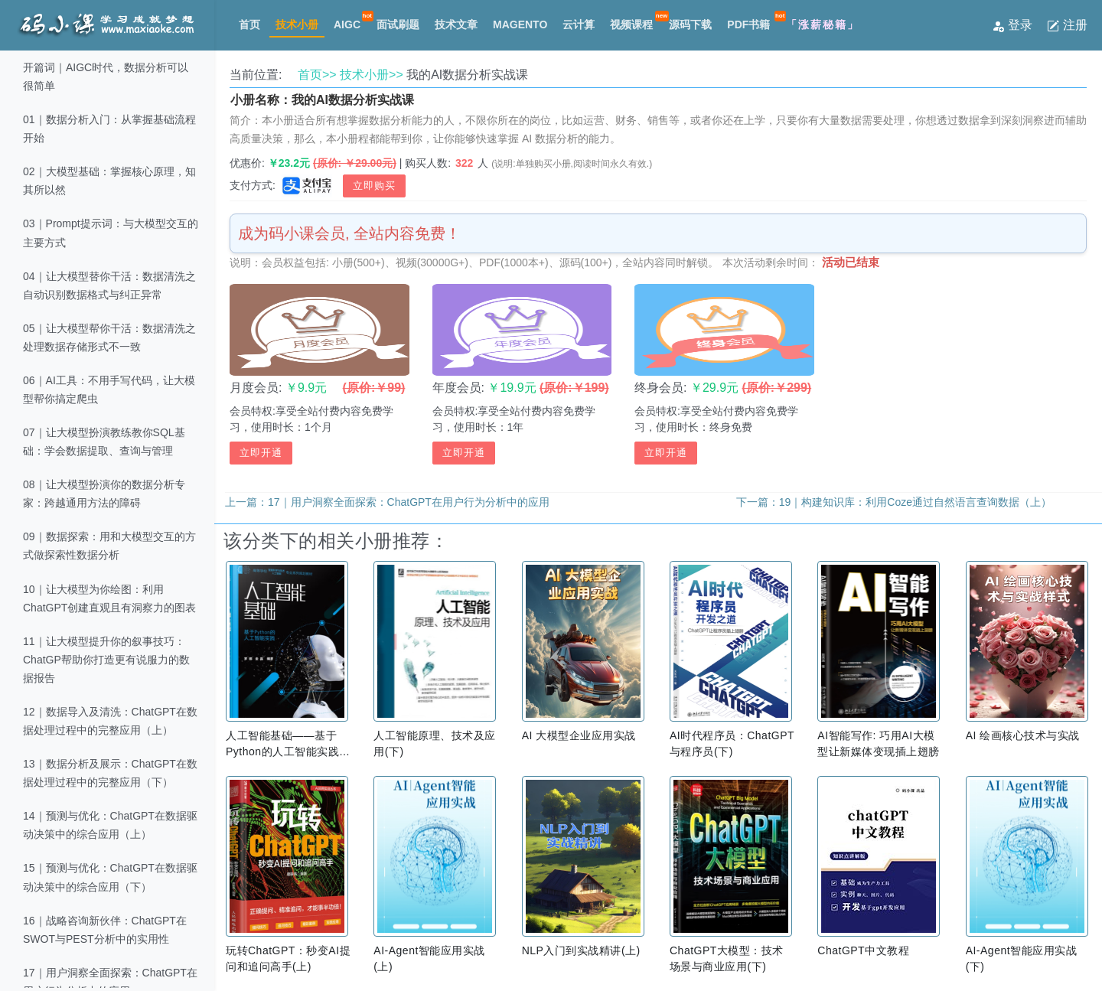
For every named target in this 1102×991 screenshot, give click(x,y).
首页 (249, 24)
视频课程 (631, 24)
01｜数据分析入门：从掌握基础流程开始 (109, 128)
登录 (1013, 24)
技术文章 (456, 24)
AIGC (347, 24)
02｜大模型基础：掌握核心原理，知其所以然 (109, 180)
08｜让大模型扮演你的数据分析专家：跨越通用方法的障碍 (104, 493)
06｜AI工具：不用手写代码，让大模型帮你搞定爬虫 (109, 389)
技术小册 (297, 24)
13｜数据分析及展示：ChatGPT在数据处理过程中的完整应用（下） (110, 773)
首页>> (317, 74)
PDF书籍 (748, 24)
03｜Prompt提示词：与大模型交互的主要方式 (110, 232)
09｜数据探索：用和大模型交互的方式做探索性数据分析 (109, 545)
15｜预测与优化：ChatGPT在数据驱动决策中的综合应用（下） (110, 877)
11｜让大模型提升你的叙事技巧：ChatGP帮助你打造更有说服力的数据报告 (106, 659)
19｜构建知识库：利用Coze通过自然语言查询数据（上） (915, 502)
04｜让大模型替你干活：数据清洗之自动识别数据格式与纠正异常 (109, 285)
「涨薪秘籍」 (822, 24)
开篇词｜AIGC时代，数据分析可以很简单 (105, 76)
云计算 (578, 24)
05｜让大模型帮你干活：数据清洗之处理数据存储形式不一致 (109, 337)
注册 (1067, 24)
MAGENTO (520, 24)
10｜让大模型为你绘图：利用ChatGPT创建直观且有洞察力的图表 (109, 598)
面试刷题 (398, 24)
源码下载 (690, 24)
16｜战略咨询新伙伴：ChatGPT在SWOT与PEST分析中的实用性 (105, 929)
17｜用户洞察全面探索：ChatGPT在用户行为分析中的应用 (408, 502)
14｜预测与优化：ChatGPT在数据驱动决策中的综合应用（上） (110, 825)
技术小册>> (371, 74)
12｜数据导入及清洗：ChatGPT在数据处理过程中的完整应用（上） (110, 721)
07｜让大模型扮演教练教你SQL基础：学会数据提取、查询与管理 (104, 441)
